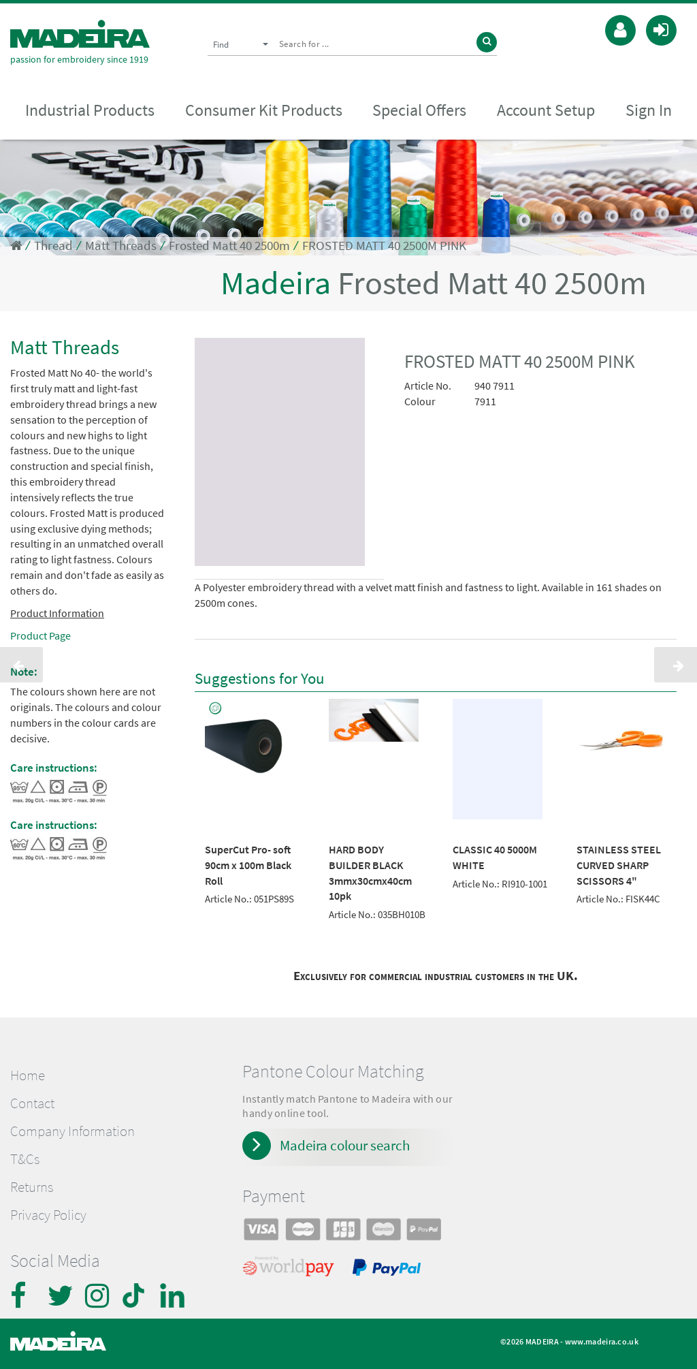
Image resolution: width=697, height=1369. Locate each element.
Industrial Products (90, 110)
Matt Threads (121, 245)
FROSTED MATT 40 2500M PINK (384, 245)
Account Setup (546, 110)
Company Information (72, 1131)
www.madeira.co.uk (601, 1341)
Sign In (649, 110)
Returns (31, 1187)
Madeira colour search (345, 1145)
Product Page (40, 635)
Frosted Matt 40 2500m (229, 245)
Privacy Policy (48, 1215)
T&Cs (24, 1159)
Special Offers (419, 110)
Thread (53, 245)
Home (27, 1075)
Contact (32, 1103)
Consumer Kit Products (263, 110)
